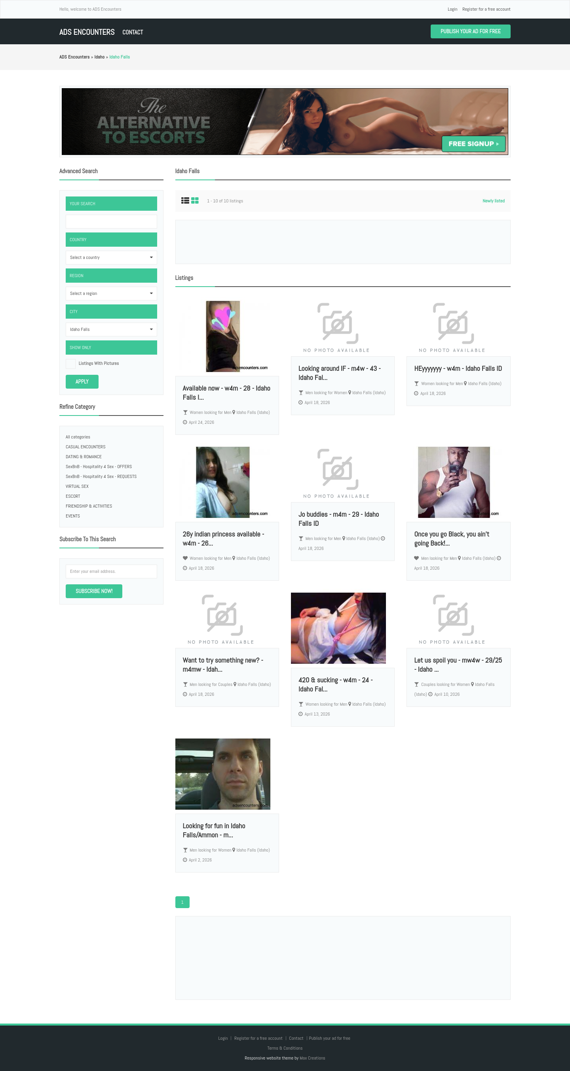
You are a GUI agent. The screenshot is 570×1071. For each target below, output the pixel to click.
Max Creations (312, 1058)
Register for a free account (486, 9)
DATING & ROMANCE (84, 456)
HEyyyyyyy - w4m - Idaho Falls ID (458, 368)
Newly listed (494, 201)
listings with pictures (99, 363)
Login (452, 9)
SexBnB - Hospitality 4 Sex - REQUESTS (101, 476)
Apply (82, 381)
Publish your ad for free (471, 31)
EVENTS (73, 516)
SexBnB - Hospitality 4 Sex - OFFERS (99, 466)
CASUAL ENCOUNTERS (85, 447)
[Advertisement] (342, 242)
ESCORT (73, 496)
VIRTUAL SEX (77, 486)
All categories (78, 437)
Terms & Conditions (284, 1048)
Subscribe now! (94, 591)
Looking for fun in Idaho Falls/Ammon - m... (214, 830)
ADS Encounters (86, 32)
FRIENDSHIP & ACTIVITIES (89, 506)
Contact (132, 32)
